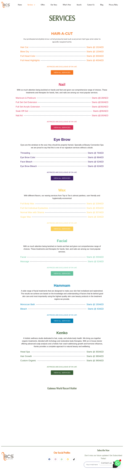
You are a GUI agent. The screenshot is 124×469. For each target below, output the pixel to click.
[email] (98, 465)
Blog (101, 5)
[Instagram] (55, 459)
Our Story (54, 5)
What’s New (67, 5)
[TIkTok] (74, 459)
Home (20, 5)
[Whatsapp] (118, 463)
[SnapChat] (68, 459)
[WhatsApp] (61, 459)
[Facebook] (49, 459)
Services (31, 5)
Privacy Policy (113, 5)
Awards (79, 5)
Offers (43, 5)
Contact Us (91, 5)
